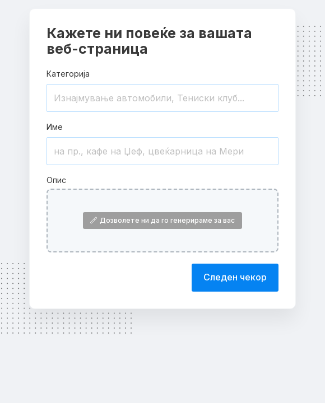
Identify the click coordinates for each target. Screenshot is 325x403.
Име (55, 127)
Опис (56, 180)
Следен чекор (235, 277)
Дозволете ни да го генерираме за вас (162, 220)
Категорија (68, 73)
